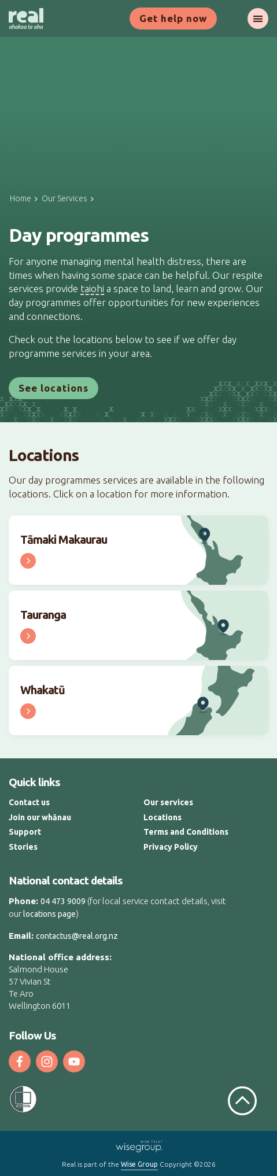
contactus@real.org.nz (77, 936)
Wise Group (139, 1164)
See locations (53, 387)
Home (20, 198)
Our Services (64, 198)
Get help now (173, 18)
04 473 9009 (63, 901)
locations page (49, 914)
